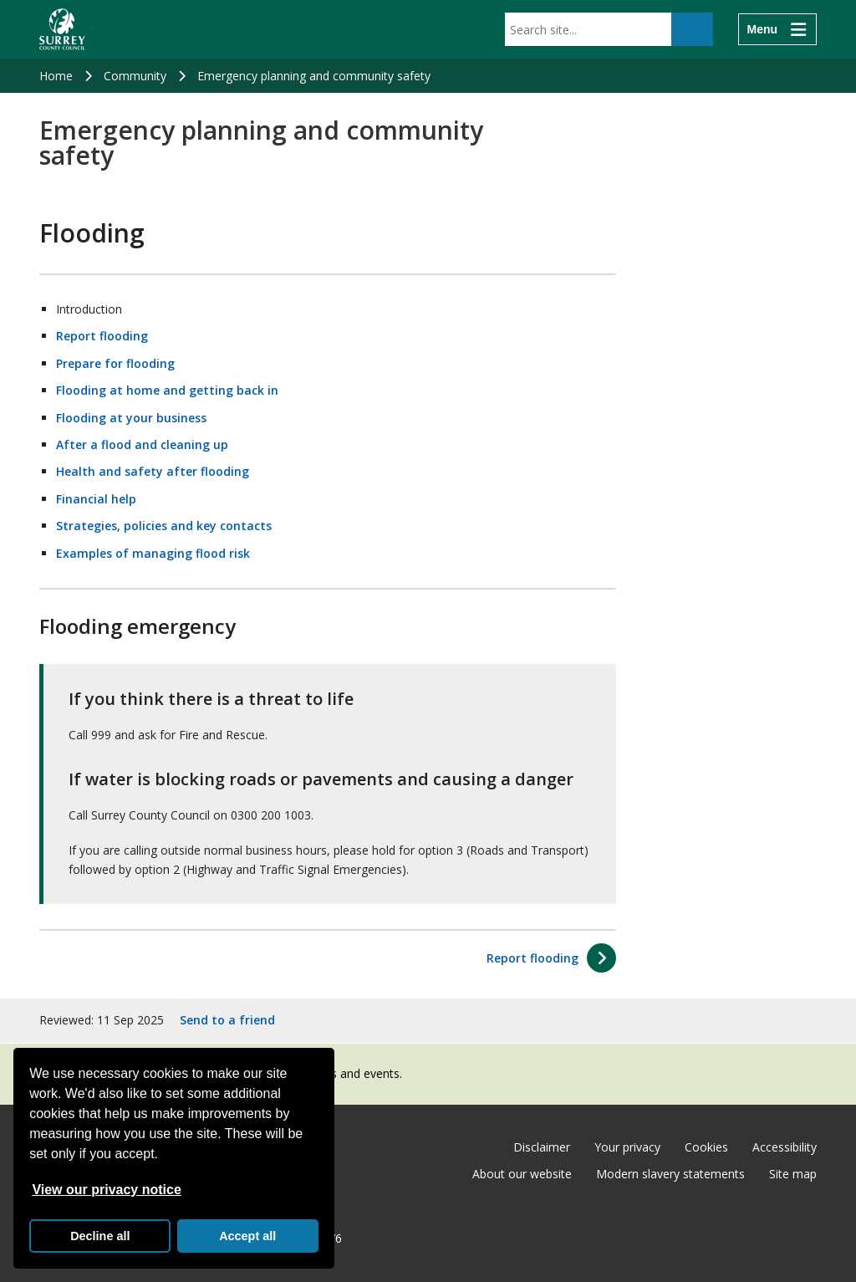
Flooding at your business (131, 418)
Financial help (96, 499)
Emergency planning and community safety (314, 76)
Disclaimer (541, 1147)
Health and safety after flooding (152, 471)
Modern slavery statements (670, 1174)
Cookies (706, 1147)
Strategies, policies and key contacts (164, 526)
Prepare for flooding (115, 363)
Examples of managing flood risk (153, 553)
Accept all (247, 1236)
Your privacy (627, 1147)
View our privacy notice (106, 1189)
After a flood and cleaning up (142, 444)
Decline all (100, 1236)
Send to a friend (227, 1020)
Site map (793, 1174)
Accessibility (784, 1147)
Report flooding (102, 336)
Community (135, 76)
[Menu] (777, 29)
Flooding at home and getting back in (167, 390)
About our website (522, 1174)
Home (56, 76)
